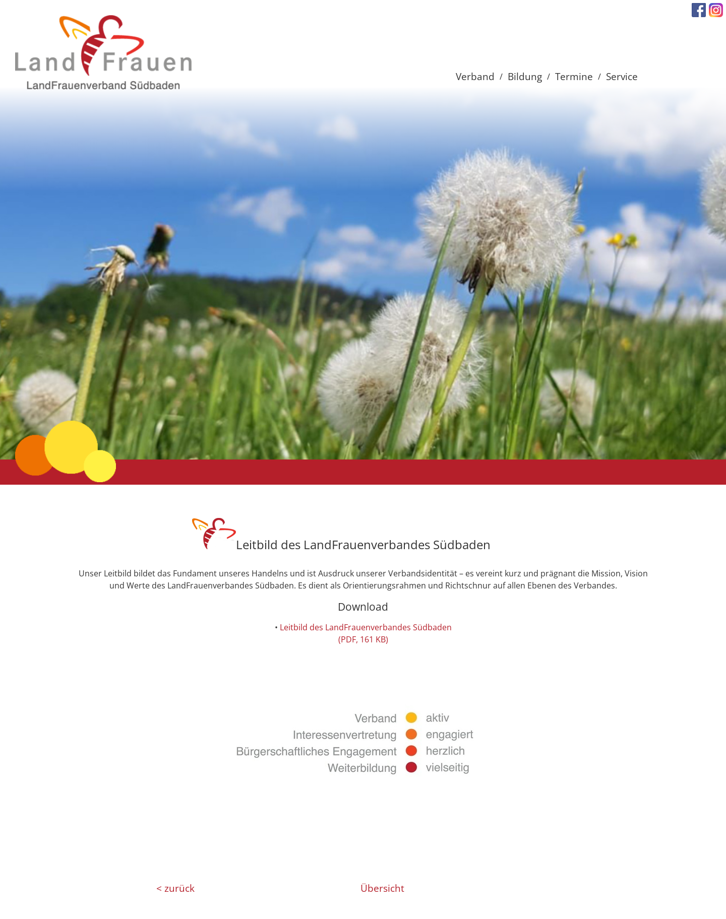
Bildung (525, 76)
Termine (574, 76)
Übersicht (382, 888)
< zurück (175, 888)
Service (622, 76)
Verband (475, 76)
